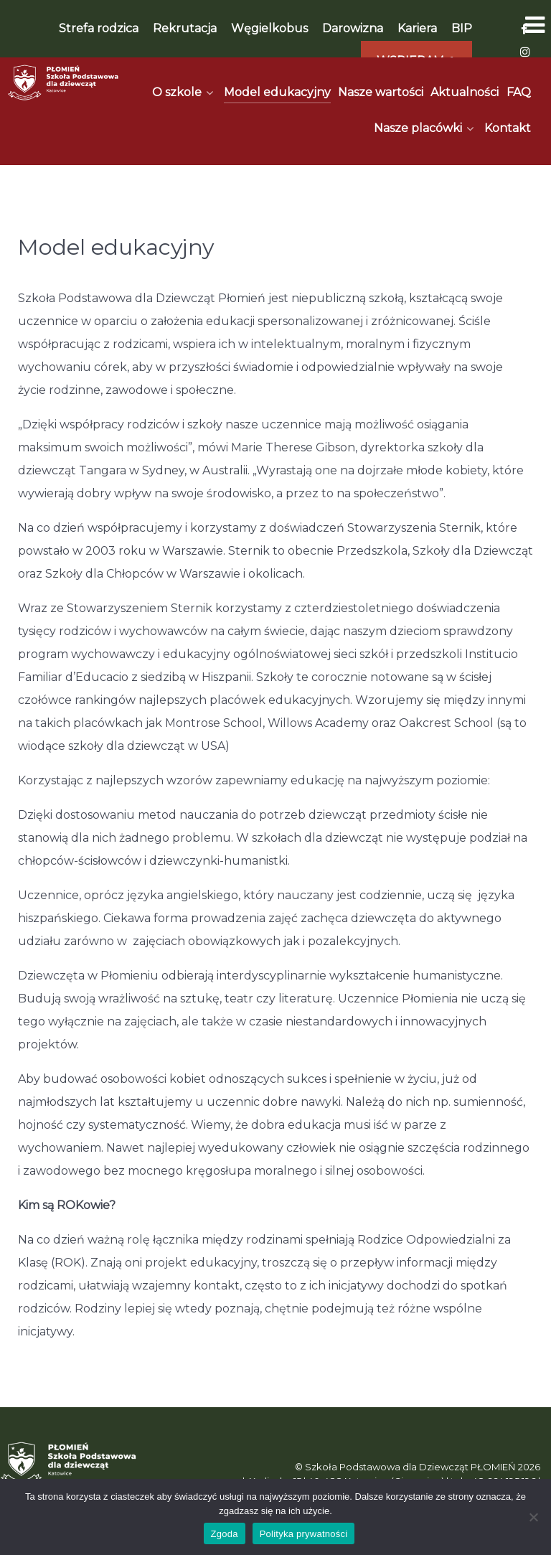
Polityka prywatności (304, 1533)
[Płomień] (63, 82)
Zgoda (224, 1533)
